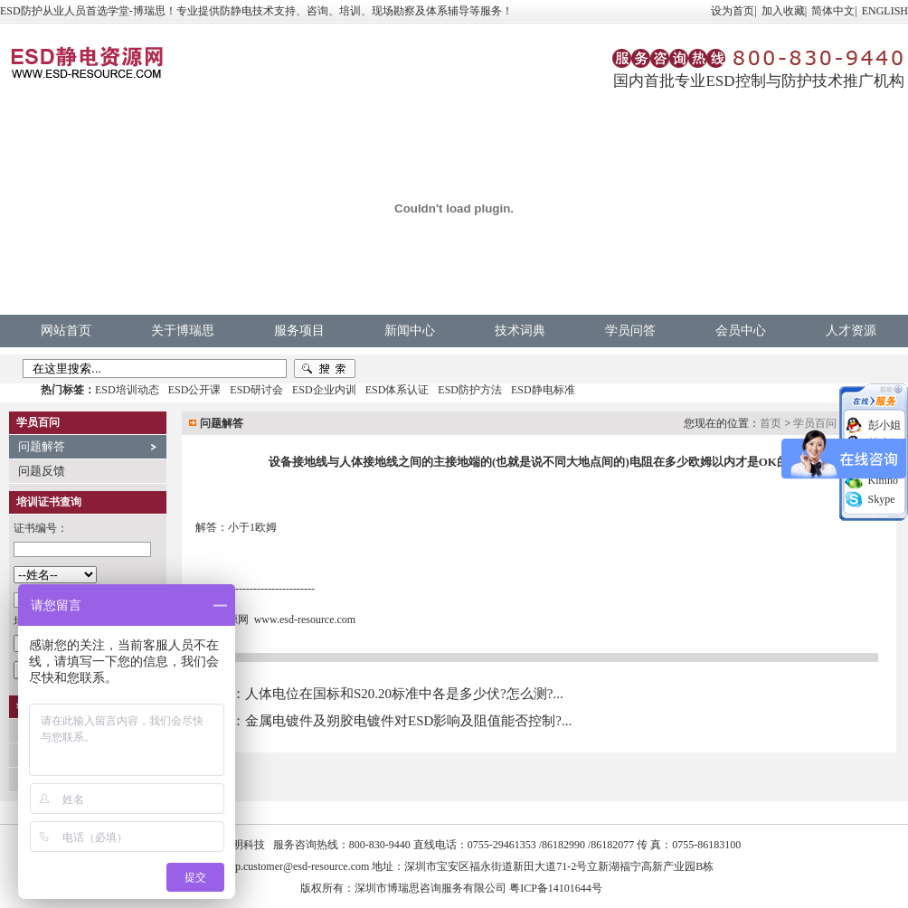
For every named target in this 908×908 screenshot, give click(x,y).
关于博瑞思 (182, 330)
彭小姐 (884, 425)
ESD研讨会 (256, 389)
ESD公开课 (195, 389)
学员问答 (630, 330)
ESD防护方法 (470, 389)
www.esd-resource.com (305, 619)
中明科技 (243, 844)
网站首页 (66, 330)
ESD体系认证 (397, 389)
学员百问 (815, 423)
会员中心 (740, 330)
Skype (881, 499)
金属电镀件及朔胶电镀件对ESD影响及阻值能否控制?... (408, 721)
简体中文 (833, 11)
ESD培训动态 (127, 389)
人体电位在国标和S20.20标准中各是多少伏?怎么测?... (404, 693)
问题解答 (41, 446)
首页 (770, 423)
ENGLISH (885, 11)
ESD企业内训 (324, 389)
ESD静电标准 (543, 389)
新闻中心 (409, 330)
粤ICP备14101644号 (555, 888)
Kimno (883, 480)
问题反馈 (41, 471)
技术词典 (520, 330)
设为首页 (732, 11)
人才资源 (851, 330)
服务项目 (299, 330)
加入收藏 (783, 11)
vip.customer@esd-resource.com (298, 866)
